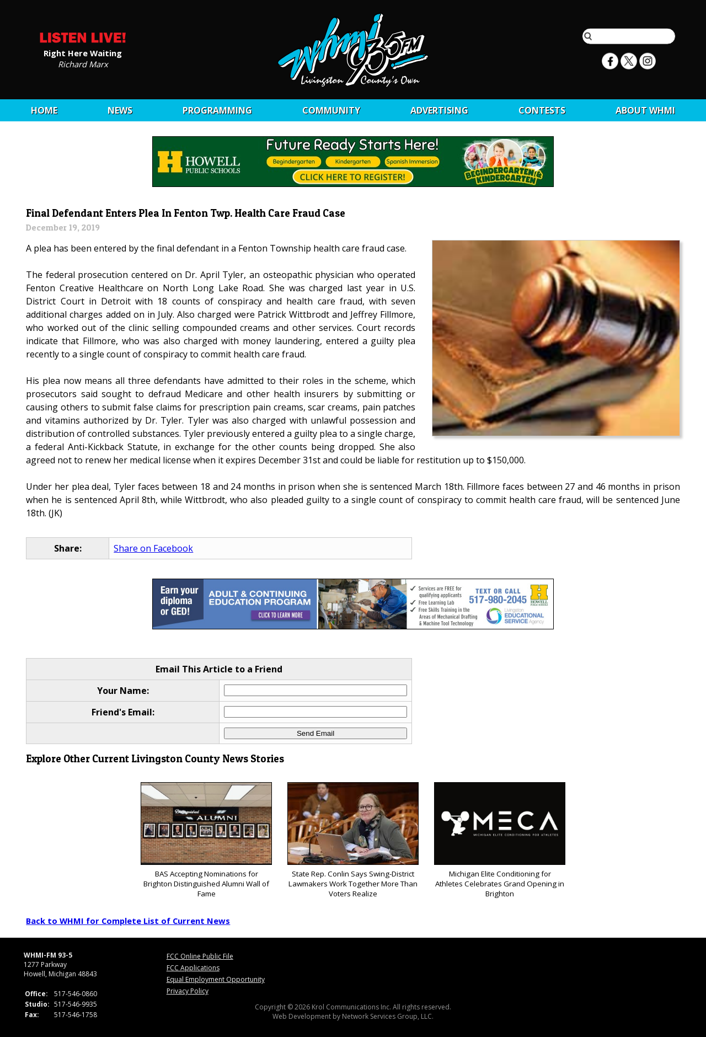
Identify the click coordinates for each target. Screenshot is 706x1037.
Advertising (439, 110)
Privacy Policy (187, 991)
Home (44, 110)
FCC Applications (193, 967)
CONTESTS (541, 110)
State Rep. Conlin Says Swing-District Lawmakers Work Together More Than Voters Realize (352, 840)
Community (331, 110)
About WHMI (645, 110)
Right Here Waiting (83, 52)
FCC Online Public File (200, 956)
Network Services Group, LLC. (388, 1016)
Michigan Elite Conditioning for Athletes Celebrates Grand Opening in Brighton (499, 840)
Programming (217, 110)
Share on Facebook (153, 548)
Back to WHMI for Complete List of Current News (128, 920)
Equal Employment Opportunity (216, 979)
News (120, 110)
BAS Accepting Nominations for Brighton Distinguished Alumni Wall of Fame (206, 840)
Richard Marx (83, 63)
